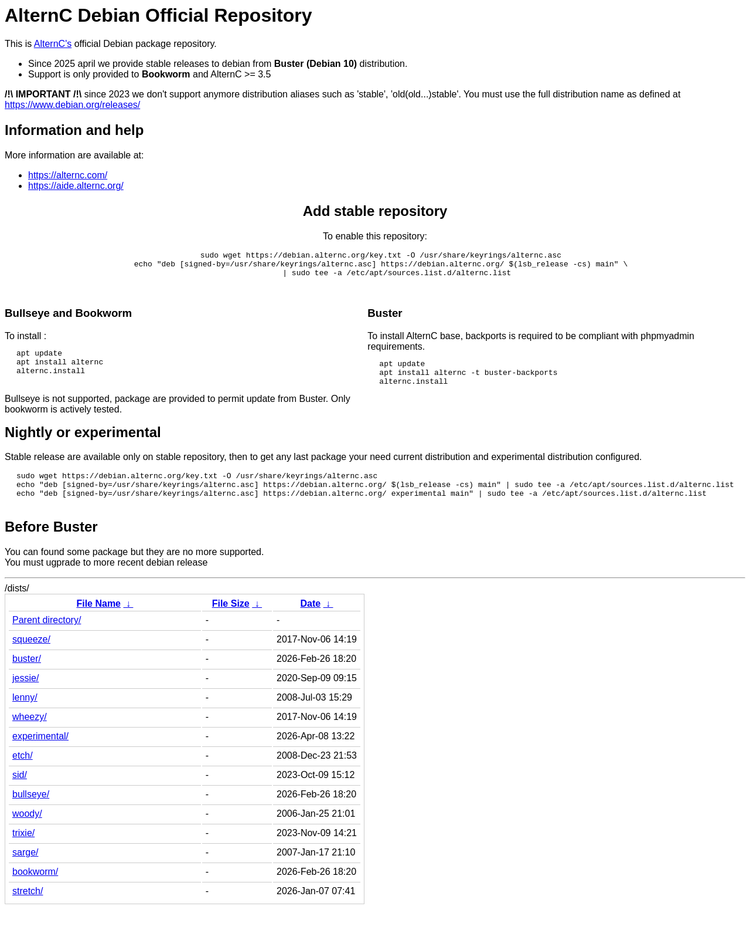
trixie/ (23, 854)
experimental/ (40, 757)
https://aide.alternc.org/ (76, 186)
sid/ (19, 796)
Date (310, 625)
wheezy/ (29, 738)
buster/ (26, 680)
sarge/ (25, 873)
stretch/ (27, 912)
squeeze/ (31, 660)
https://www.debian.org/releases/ (72, 105)
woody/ (27, 835)
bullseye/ (30, 815)
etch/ (22, 777)
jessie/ (25, 699)
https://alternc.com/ (67, 175)
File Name (98, 625)
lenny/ (25, 718)
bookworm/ (35, 893)
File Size (231, 625)
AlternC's (52, 44)
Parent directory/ (46, 641)
